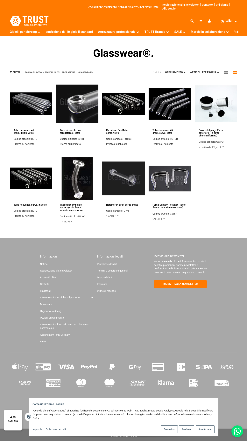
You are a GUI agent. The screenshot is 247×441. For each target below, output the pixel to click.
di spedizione (159, 399)
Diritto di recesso (106, 290)
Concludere (165, 429)
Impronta (39, 429)
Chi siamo (222, 4)
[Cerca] (192, 20)
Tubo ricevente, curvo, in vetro (30, 204)
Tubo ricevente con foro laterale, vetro (70, 131)
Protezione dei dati (57, 429)
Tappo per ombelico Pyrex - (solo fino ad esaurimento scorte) (71, 207)
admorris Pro (130, 436)
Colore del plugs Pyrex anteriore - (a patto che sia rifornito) (211, 133)
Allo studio (169, 8)
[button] (226, 72)
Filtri (15, 72)
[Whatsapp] (237, 431)
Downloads (46, 304)
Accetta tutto (203, 429)
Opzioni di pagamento (52, 317)
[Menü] (19, 412)
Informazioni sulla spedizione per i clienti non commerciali (64, 326)
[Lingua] (227, 21)
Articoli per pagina (205, 72)
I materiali (45, 290)
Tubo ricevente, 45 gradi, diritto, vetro (24, 131)
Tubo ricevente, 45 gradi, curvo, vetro (162, 131)
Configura (184, 429)
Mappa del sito (105, 277)
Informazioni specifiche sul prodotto (60, 297)
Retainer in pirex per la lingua (122, 204)
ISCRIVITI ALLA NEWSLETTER (180, 283)
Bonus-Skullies (48, 277)
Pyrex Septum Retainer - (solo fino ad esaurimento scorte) (169, 206)
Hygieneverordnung (50, 311)
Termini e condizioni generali (112, 270)
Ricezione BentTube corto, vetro (117, 131)
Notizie (44, 264)
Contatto (207, 4)
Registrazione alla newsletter (180, 4)
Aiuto (43, 341)
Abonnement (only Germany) (55, 334)
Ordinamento (175, 72)
